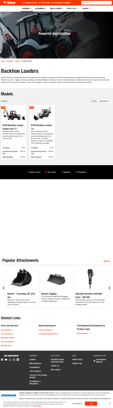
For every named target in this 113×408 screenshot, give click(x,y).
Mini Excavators (35, 363)
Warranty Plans (6, 345)
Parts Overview (6, 330)
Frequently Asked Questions (48, 334)
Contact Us (55, 366)
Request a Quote (31, 3)
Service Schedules (7, 342)
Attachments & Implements (35, 383)
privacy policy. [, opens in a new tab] (37, 406)
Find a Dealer (45, 3)
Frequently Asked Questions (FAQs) (57, 361)
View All (107, 261)
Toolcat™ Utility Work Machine (38, 376)
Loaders (17, 61)
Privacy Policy (77, 360)
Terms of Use (77, 363)
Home (2, 61)
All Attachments (82, 333)
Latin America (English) (62, 3)
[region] (56, 403)
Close (91, 403)
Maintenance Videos (7, 338)
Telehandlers (34, 367)
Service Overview (6, 334)
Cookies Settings (77, 403)
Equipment (9, 61)
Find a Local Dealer (45, 330)
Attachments (81, 172)
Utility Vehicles (35, 371)
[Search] (96, 3)
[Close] (110, 403)
